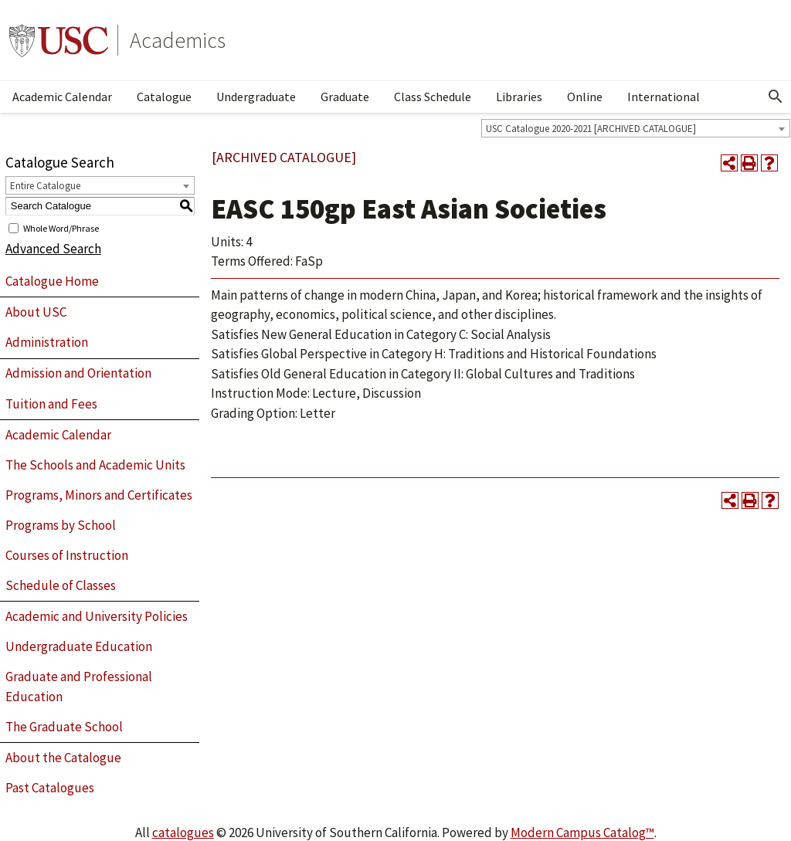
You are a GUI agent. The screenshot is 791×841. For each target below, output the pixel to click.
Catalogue (164, 96)
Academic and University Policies (96, 616)
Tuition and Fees (51, 403)
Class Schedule (432, 96)
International (663, 96)
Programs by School (60, 525)
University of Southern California (58, 40)
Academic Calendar (62, 96)
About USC (35, 312)
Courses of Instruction (66, 555)
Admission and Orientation (78, 373)
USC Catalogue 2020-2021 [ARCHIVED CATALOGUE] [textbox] (591, 128)
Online (585, 96)
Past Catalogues (49, 787)
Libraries (519, 96)
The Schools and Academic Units (95, 464)
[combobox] (635, 128)
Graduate (345, 96)
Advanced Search (53, 248)
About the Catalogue (63, 757)
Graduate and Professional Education (78, 686)
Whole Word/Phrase (61, 227)
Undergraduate (256, 96)
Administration (46, 342)
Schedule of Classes (60, 585)
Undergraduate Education (78, 646)
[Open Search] (775, 96)
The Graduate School (64, 726)
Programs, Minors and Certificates (98, 495)
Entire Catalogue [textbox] (45, 185)
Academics (178, 40)
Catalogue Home (52, 281)
